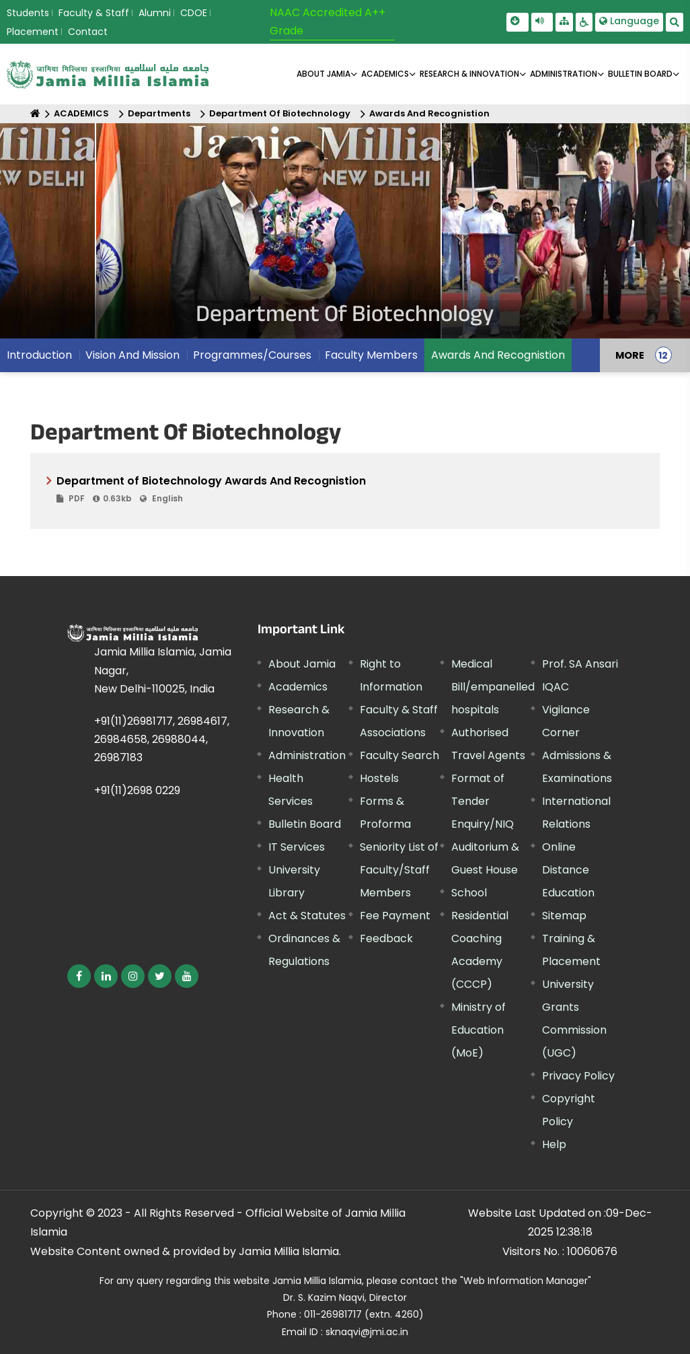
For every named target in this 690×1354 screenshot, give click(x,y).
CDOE (193, 13)
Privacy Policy (578, 1075)
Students (28, 13)
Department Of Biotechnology (279, 113)
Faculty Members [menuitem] (371, 355)
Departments (159, 113)
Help (554, 1144)
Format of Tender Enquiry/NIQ (482, 801)
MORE (629, 355)
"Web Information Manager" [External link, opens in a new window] (525, 1280)
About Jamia (323, 73)
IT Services (296, 847)
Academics (298, 686)
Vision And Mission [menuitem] (132, 355)
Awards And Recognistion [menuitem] (498, 355)
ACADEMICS (385, 73)
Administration (307, 755)
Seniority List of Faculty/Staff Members (399, 869)
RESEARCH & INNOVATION (469, 73)
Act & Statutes (307, 915)
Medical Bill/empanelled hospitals (493, 686)
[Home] (35, 113)
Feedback (386, 938)
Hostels (379, 778)
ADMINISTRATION (563, 73)
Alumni (155, 13)
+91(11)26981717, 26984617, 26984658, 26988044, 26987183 (161, 739)
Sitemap (564, 915)
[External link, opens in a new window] (79, 976)
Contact (88, 31)
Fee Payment (395, 915)
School (469, 892)
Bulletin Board (304, 824)
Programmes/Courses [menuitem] (252, 355)
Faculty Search (399, 755)
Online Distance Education (568, 869)
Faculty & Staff (94, 13)
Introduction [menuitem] (39, 355)
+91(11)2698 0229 (137, 790)
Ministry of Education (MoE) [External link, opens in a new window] (478, 1030)
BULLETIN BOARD (640, 73)
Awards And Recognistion (429, 113)
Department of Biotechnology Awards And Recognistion (350, 490)
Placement (33, 31)
